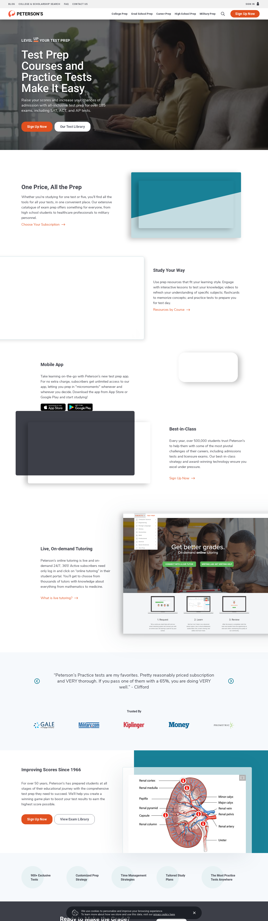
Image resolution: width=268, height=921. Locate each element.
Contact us (80, 4)
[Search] (223, 13)
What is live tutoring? (59, 598)
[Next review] (231, 681)
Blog (11, 4)
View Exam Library (74, 819)
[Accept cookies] (191, 913)
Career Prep (163, 13)
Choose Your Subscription (43, 224)
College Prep (119, 13)
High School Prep (185, 13)
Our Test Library (72, 127)
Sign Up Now (245, 14)
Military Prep (208, 13)
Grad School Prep (142, 13)
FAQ (66, 4)
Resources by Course (171, 309)
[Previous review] (37, 681)
